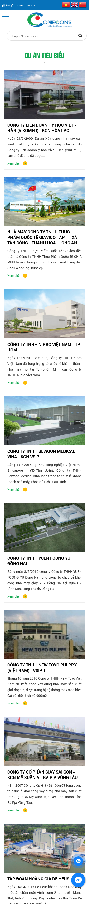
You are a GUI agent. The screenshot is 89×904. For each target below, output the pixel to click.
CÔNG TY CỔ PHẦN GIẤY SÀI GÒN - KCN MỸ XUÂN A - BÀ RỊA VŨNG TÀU (42, 774)
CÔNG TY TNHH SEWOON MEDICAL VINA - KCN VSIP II (41, 454)
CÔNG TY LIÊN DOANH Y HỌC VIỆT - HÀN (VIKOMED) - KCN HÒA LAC (41, 127)
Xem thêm (14, 163)
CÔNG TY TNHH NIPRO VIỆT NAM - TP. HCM (44, 347)
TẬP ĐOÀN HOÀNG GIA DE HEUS (38, 879)
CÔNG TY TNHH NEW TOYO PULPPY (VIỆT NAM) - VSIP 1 (42, 667)
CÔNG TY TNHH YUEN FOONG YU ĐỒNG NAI (38, 560)
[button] (5, 16)
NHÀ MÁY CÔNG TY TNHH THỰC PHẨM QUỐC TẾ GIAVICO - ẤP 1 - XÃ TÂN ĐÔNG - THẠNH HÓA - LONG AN (42, 237)
